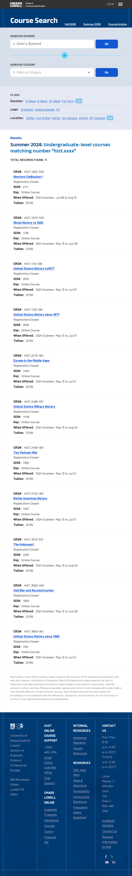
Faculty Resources (80, 750)
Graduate (27, 109)
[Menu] (120, 4)
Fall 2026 (70, 24)
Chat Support (49, 780)
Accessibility (81, 791)
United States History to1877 (33, 268)
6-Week (31, 101)
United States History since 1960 (36, 636)
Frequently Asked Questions (80, 812)
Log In (110, 4)
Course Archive (117, 24)
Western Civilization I (28, 177)
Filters (15, 95)
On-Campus (70, 118)
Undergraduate (45, 109)
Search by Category (22, 64)
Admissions (51, 820)
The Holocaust (23, 544)
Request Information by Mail (110, 842)
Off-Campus (97, 118)
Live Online (43, 118)
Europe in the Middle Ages (31, 360)
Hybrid (83, 118)
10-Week (54, 101)
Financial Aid (50, 839)
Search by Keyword (22, 36)
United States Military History (34, 406)
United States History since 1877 (36, 314)
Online (30, 118)
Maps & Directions (80, 782)
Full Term (68, 101)
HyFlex (56, 118)
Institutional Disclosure (81, 799)
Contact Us (109, 831)
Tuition (48, 831)
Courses (49, 826)
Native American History (30, 498)
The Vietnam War (25, 452)
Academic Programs (50, 812)
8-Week (42, 101)
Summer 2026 (92, 24)
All (78, 101)
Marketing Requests (79, 740)
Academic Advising (108, 823)
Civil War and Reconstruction (33, 590)
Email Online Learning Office (50, 765)
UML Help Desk (79, 772)
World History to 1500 (28, 223)
